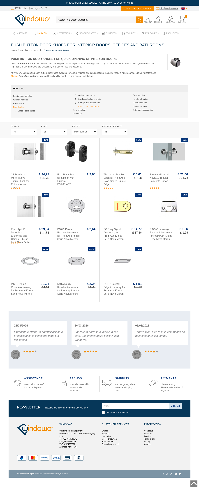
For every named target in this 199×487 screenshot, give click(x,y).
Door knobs (37, 50)
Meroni (14, 76)
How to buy (106, 436)
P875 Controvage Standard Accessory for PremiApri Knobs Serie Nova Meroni (161, 234)
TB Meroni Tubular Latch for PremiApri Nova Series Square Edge (115, 179)
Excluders (170, 33)
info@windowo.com (169, 8)
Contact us (148, 431)
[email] (135, 406)
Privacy (147, 442)
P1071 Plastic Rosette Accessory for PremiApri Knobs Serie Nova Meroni (68, 234)
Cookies (147, 444)
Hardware (21, 33)
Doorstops (77, 113)
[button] (147, 19)
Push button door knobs (57, 50)
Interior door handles (22, 96)
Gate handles (139, 95)
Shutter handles (140, 106)
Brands (15, 126)
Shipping (105, 434)
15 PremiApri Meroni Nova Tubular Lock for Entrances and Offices (20, 181)
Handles (41, 33)
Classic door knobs (26, 111)
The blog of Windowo (137, 8)
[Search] (139, 19)
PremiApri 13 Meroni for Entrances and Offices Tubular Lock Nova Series (20, 236)
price (44, 126)
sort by (76, 126)
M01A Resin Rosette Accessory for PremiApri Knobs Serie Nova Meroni (68, 289)
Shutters (110, 33)
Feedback (148, 436)
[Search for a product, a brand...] (96, 19)
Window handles (20, 100)
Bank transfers (108, 442)
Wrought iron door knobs (89, 103)
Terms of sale (149, 439)
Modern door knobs (86, 95)
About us (148, 434)
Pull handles (18, 103)
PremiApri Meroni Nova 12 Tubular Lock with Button (159, 177)
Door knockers (79, 110)
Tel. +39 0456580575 (68, 439)
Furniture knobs (140, 103)
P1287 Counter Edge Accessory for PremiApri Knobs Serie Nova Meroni (114, 289)
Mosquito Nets (87, 33)
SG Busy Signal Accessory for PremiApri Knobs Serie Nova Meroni (114, 234)
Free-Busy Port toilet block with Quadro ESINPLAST (65, 179)
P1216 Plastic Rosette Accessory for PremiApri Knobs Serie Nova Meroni (22, 289)
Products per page (112, 126)
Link (127, 412)
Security (130, 33)
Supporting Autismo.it (110, 444)
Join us (175, 406)
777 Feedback (22, 8)
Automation (62, 33)
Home (14, 50)
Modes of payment (109, 439)
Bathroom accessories (143, 110)
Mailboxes (150, 33)
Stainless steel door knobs (89, 99)
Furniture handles (140, 99)
